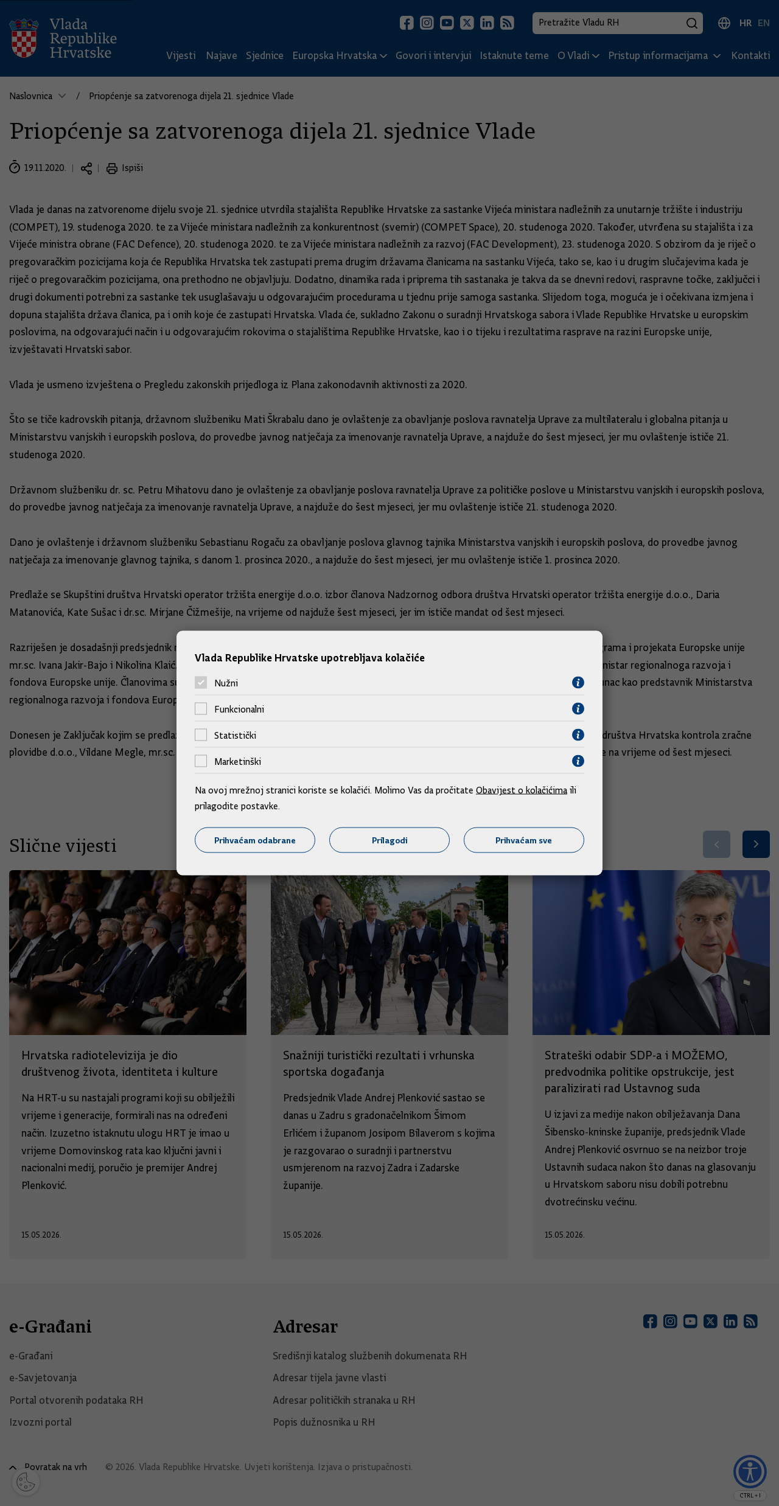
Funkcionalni (239, 708)
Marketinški (237, 761)
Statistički (235, 735)
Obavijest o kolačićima (521, 790)
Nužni (226, 682)
